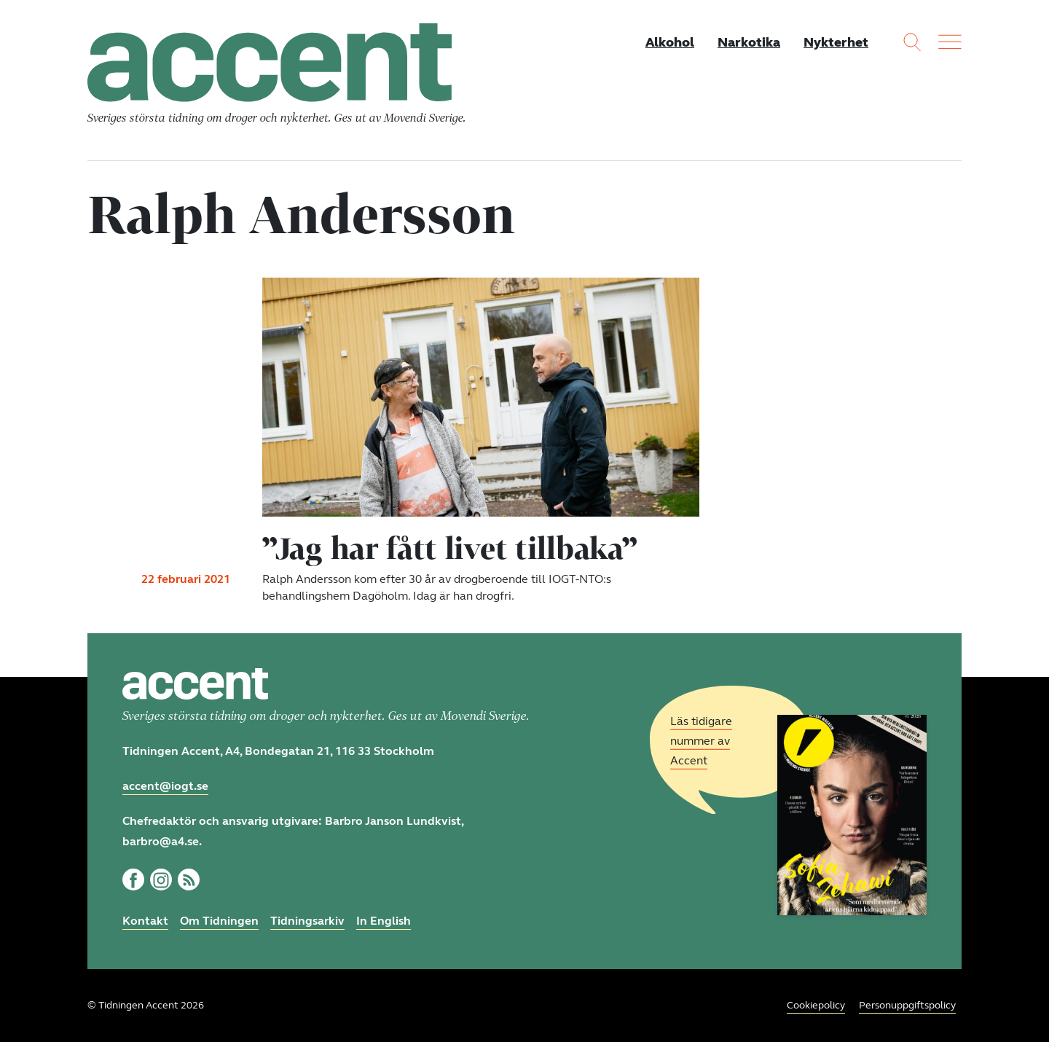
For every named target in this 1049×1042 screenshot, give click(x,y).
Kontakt (145, 921)
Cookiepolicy (816, 1005)
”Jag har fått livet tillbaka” (449, 547)
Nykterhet (836, 42)
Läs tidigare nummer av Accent (701, 740)
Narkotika (749, 42)
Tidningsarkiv (307, 921)
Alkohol (669, 42)
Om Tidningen (219, 921)
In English (383, 921)
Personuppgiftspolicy (907, 1005)
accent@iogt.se (165, 786)
